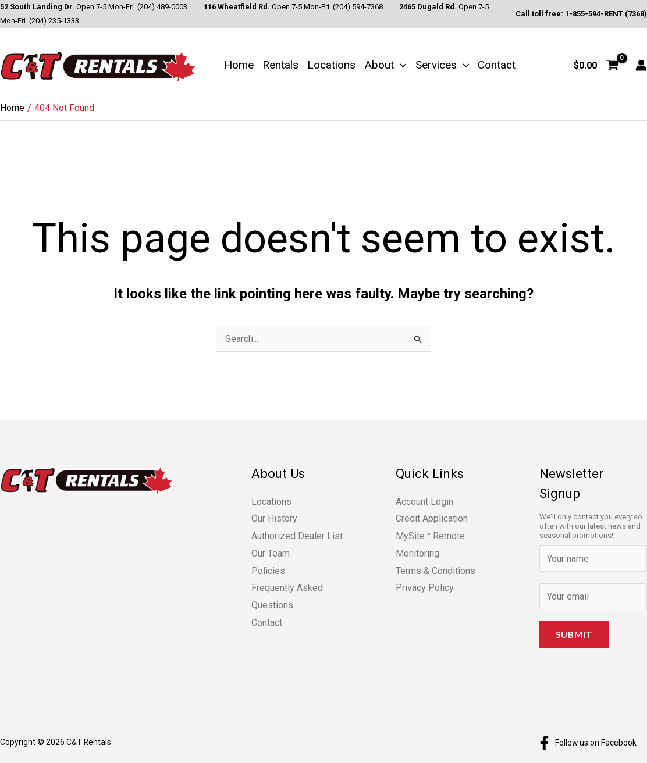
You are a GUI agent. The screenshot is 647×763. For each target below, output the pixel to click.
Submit (574, 634)
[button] (400, 65)
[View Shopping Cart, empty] (596, 65)
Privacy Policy (425, 587)
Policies (268, 570)
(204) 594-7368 (358, 6)
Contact (497, 65)
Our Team (270, 553)
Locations (331, 65)
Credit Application (432, 518)
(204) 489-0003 (162, 6)
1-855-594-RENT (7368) (606, 13)
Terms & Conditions (435, 570)
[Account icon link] (641, 65)
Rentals (280, 65)
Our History (274, 518)
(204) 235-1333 (54, 20)
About (385, 65)
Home (239, 65)
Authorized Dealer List (297, 535)
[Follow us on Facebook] (586, 743)
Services (442, 65)
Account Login (424, 501)
